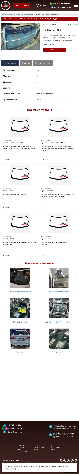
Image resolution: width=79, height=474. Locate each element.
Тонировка (20, 352)
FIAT (53, 44)
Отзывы (21, 447)
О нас (36, 445)
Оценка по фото (21, 5)
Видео (20, 449)
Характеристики (10, 63)
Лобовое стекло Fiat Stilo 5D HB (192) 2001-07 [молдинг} (56, 243)
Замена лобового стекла (20, 291)
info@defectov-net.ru (16, 432)
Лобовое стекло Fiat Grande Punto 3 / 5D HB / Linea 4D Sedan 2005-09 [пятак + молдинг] (57, 195)
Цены (52, 445)
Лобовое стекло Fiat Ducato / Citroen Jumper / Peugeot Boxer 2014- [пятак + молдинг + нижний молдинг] (57, 148)
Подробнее (64, 467)
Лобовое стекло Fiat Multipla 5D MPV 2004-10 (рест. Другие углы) (19, 243)
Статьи (52, 449)
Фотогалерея (55, 447)
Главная (21, 445)
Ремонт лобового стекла (58, 291)
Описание (26, 63)
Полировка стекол (20, 322)
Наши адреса (39, 447)
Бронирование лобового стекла (59, 322)
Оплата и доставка (43, 63)
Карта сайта (22, 451)
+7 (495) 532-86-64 (60, 3)
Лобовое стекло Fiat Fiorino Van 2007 (15, 194)
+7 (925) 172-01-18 (61, 7)
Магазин (37, 449)
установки (47, 40)
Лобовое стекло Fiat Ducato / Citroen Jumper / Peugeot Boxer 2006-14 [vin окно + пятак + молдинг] (20, 147)
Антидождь (58, 352)
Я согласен (10, 469)
